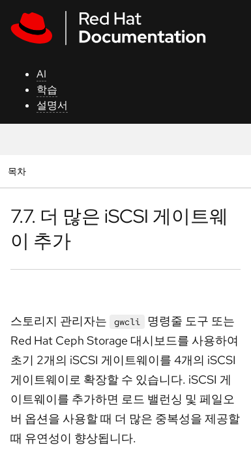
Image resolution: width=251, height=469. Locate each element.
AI (41, 74)
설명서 (52, 105)
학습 (47, 89)
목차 (18, 171)
